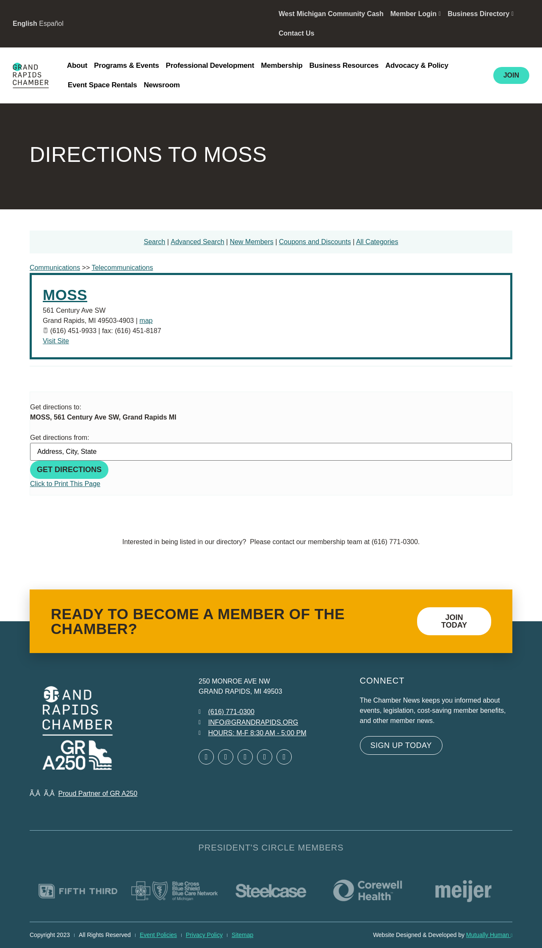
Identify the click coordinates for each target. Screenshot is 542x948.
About (77, 65)
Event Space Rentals (102, 85)
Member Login (415, 13)
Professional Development (210, 65)
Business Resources (344, 65)
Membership (281, 65)
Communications (55, 267)
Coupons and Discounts (315, 241)
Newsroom (162, 85)
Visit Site (56, 341)
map (145, 320)
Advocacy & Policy (416, 65)
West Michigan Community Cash (331, 13)
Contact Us (296, 33)
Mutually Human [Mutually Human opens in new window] (489, 934)
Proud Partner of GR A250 (98, 793)
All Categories (377, 241)
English (25, 23)
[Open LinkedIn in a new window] (245, 757)
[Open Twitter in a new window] (225, 757)
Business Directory (481, 13)
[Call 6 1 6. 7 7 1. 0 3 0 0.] (226, 712)
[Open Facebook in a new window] (206, 757)
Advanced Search (197, 241)
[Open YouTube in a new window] (284, 757)
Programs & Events (126, 65)
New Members (252, 241)
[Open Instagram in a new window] (264, 757)
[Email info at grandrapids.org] (248, 722)
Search (155, 241)
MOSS (65, 294)
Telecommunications (122, 267)
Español (51, 23)
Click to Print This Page (65, 483)
